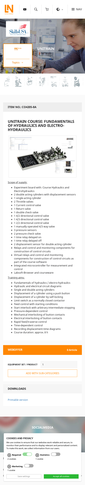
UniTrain (45, 48)
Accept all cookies (61, 476)
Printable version (18, 400)
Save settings (24, 476)
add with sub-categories (42, 373)
